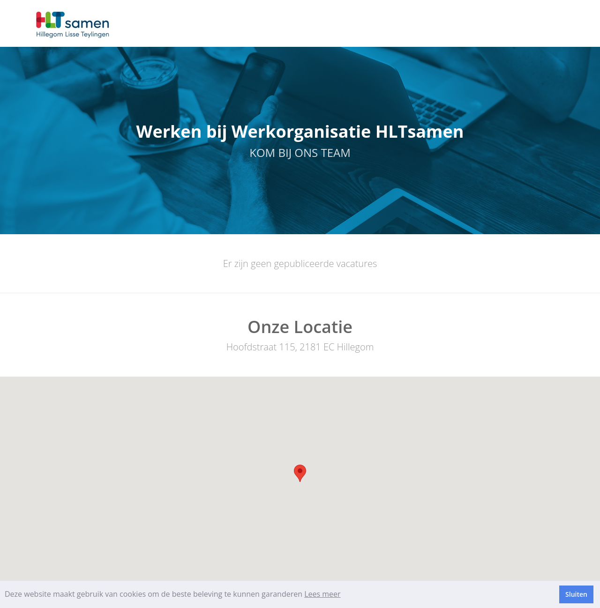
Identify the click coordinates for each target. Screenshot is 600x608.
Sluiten (576, 594)
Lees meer (322, 594)
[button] (300, 473)
